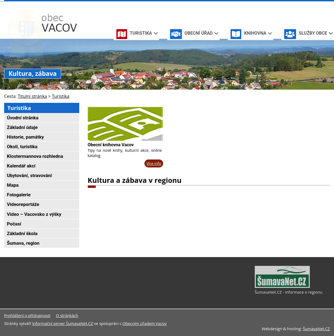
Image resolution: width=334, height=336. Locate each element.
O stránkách (67, 315)
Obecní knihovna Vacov (111, 144)
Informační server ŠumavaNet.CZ (62, 323)
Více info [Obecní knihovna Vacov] (153, 163)
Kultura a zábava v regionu (135, 180)
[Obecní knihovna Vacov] (125, 124)
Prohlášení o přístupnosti (27, 315)
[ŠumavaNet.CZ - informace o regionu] (282, 286)
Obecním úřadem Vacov (144, 323)
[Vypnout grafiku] (309, 5)
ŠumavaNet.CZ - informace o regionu (288, 292)
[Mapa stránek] (318, 5)
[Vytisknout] (327, 5)
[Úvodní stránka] (301, 5)
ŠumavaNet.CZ (316, 328)
